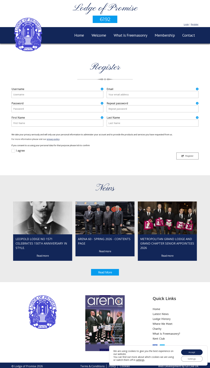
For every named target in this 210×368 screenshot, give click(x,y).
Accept (191, 351)
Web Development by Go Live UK (178, 366)
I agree (20, 150)
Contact (188, 35)
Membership (165, 35)
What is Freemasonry (130, 35)
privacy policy (53, 139)
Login (186, 24)
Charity (157, 329)
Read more (43, 255)
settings (146, 359)
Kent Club (159, 338)
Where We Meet (162, 324)
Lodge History (161, 319)
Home (79, 35)
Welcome (99, 35)
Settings (191, 358)
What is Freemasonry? (166, 333)
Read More (105, 272)
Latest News (161, 314)
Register (195, 24)
